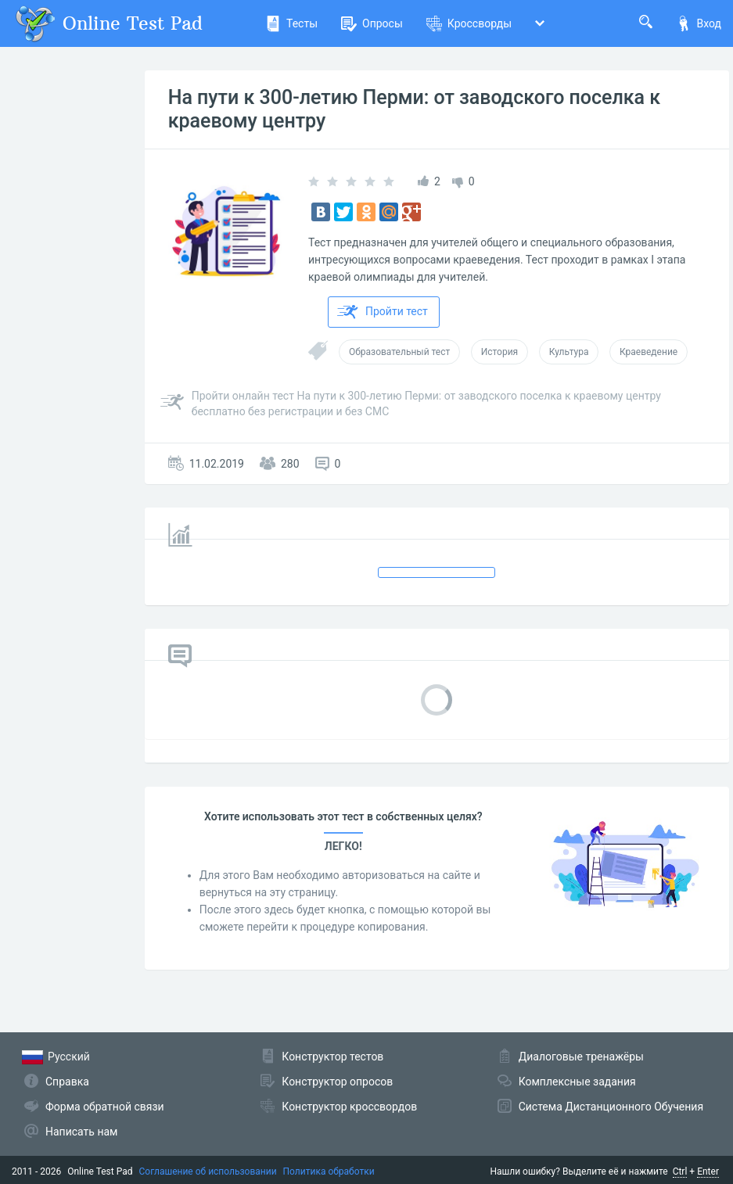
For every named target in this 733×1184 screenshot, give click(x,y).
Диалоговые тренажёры (581, 1056)
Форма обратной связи (104, 1106)
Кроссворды (469, 23)
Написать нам (81, 1131)
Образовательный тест (399, 351)
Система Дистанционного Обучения (611, 1106)
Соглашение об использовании (208, 1171)
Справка (67, 1081)
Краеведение (648, 351)
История (499, 351)
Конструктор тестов (332, 1056)
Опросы (372, 23)
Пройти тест (382, 312)
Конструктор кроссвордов (349, 1106)
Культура (569, 351)
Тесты (291, 23)
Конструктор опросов (337, 1081)
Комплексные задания (577, 1081)
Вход (698, 23)
